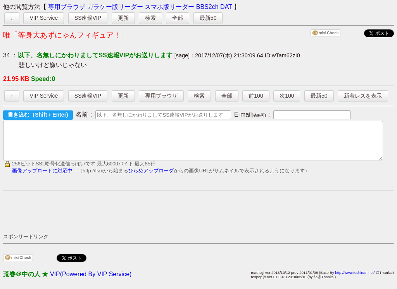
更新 (123, 18)
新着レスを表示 (363, 96)
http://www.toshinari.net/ (355, 279)
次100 (287, 96)
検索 (150, 18)
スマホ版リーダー (169, 6)
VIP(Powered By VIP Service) (90, 281)
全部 (177, 18)
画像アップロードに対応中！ (45, 178)
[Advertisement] (144, 218)
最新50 (208, 18)
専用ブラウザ (66, 6)
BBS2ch (207, 6)
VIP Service (43, 18)
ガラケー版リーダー (115, 6)
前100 (256, 96)
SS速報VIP (87, 18)
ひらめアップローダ (151, 178)
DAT (226, 6)
